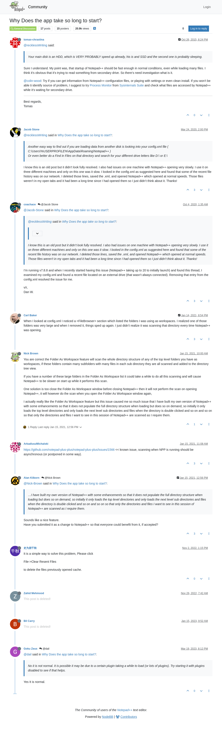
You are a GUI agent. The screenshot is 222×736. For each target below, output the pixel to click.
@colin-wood (32, 81)
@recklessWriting (35, 45)
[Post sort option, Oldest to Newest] (183, 29)
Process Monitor (101, 85)
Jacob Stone (31, 129)
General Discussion (23, 28)
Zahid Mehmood (34, 593)
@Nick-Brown (33, 483)
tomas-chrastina (34, 39)
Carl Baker (30, 315)
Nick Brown (31, 353)
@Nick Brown (50, 477)
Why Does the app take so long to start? (85, 135)
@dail (44, 648)
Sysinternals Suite (131, 85)
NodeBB (107, 716)
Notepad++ (124, 710)
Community (37, 7)
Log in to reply (198, 28)
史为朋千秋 (30, 548)
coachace (30, 204)
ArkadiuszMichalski (36, 443)
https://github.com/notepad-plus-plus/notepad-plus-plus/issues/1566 (69, 449)
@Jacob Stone (48, 204)
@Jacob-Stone (34, 210)
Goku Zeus (30, 648)
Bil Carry (29, 621)
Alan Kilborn (31, 477)
